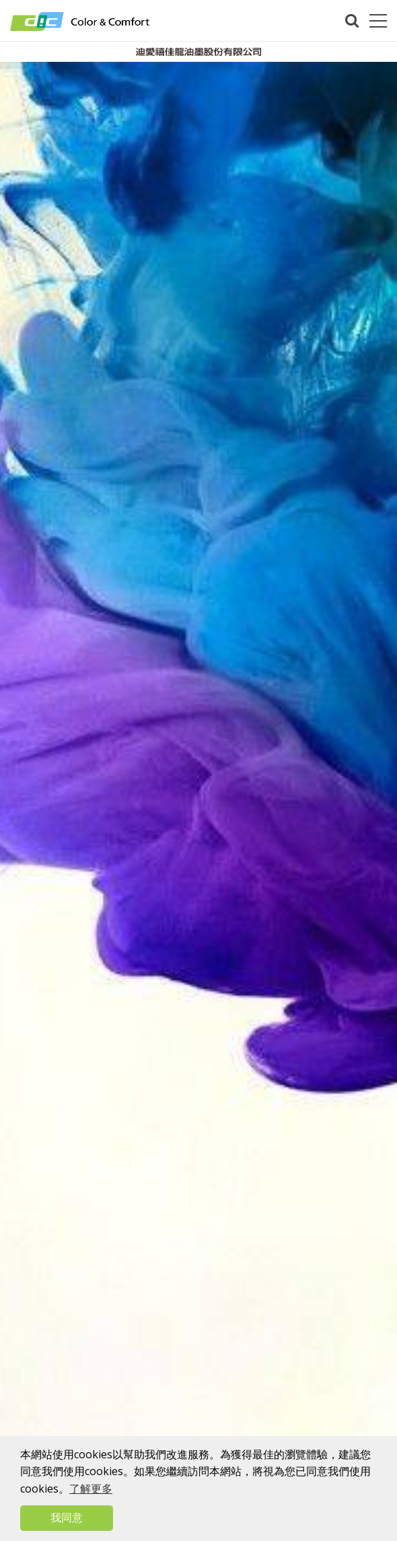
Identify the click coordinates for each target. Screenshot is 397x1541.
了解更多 (90, 1488)
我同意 (66, 1517)
